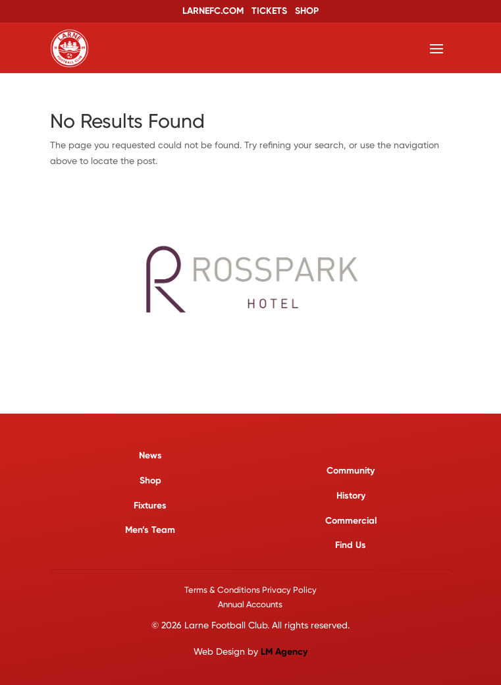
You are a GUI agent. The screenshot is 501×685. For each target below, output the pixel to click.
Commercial (351, 520)
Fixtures (150, 505)
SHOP (307, 10)
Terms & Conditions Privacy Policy (250, 590)
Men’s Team (150, 529)
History (350, 495)
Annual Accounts (250, 604)
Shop (150, 480)
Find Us (350, 545)
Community (351, 470)
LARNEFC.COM (213, 10)
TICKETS (269, 10)
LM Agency (284, 651)
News (150, 455)
